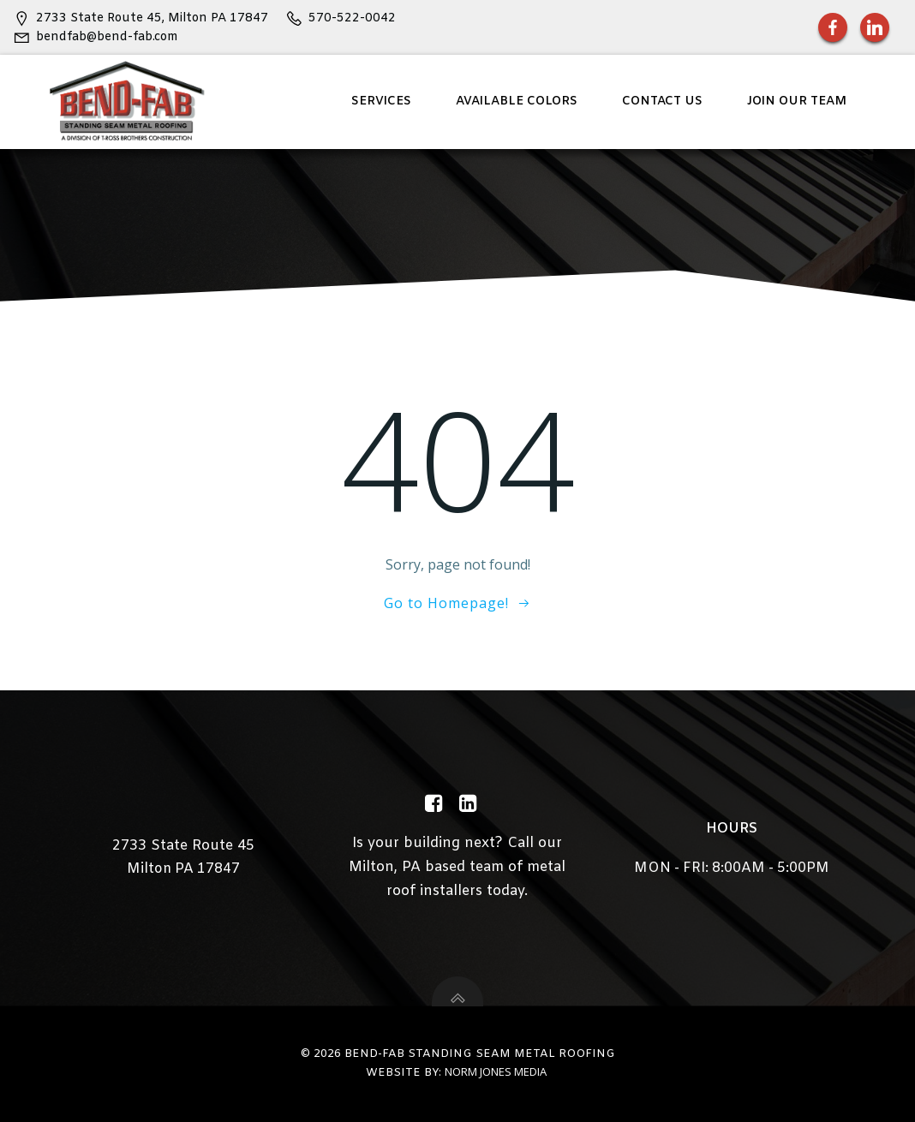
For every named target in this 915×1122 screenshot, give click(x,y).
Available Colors (516, 101)
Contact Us (662, 101)
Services (381, 101)
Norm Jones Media (496, 1071)
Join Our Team (796, 101)
